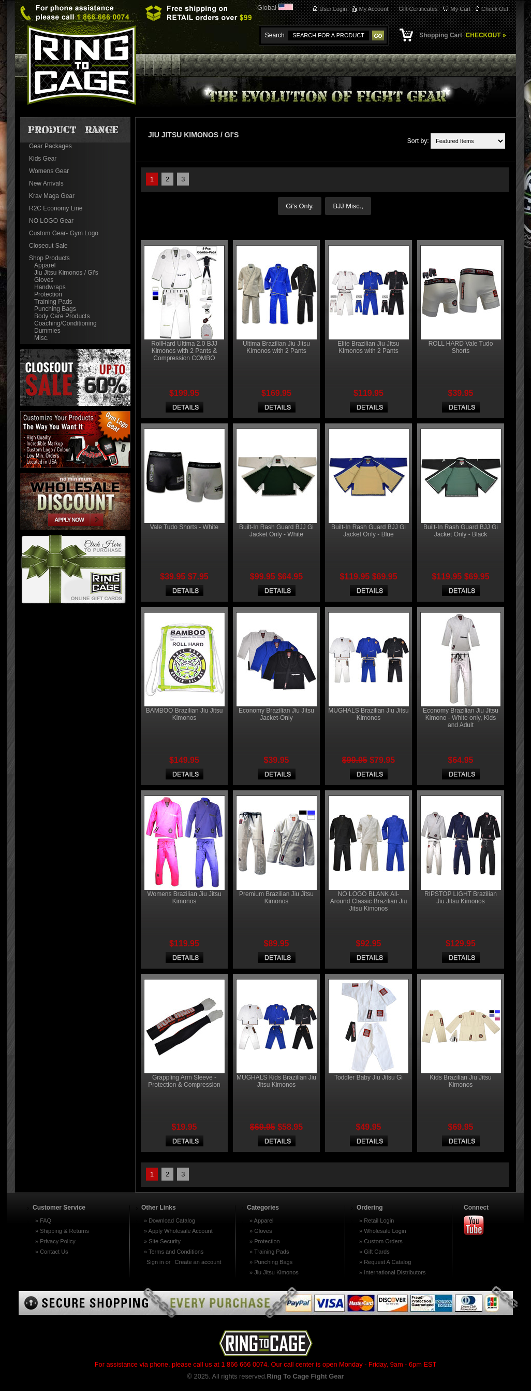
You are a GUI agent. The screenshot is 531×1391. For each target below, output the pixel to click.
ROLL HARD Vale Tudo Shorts (461, 347)
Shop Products (49, 258)
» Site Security (162, 1241)
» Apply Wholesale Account (178, 1231)
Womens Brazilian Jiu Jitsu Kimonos (184, 897)
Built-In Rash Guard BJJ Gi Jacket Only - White (276, 530)
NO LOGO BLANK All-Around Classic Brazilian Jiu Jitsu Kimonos (368, 901)
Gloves (43, 279)
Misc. (41, 338)
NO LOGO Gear (51, 220)
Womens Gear (49, 171)
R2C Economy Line (55, 208)
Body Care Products (62, 316)
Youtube (478, 1226)
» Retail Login (376, 1220)
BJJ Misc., (348, 206)
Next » (202, 180)
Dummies (47, 330)
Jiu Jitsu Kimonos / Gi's (66, 272)
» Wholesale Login (382, 1231)
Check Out (494, 9)
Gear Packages (50, 146)
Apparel (44, 265)
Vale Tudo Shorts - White (184, 527)
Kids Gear (42, 158)
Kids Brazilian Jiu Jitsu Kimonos (460, 1081)
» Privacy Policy (55, 1241)
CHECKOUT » (485, 35)
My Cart (461, 9)
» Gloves (260, 1231)
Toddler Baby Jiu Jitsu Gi (368, 1077)
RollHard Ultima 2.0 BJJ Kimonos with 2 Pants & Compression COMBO (184, 351)
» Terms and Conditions (173, 1251)
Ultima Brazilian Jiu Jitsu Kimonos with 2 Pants (276, 347)
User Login (333, 9)
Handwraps (50, 287)
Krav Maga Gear (52, 196)
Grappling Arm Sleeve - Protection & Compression (184, 1081)
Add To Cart (184, 1140)
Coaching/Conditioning (65, 323)
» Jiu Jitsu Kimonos (274, 1272)
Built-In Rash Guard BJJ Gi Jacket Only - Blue (368, 530)
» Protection (264, 1241)
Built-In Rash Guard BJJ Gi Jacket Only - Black (460, 530)
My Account (373, 9)
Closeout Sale (48, 245)
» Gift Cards (374, 1251)
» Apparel (261, 1220)
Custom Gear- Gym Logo (63, 233)
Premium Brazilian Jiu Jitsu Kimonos (276, 897)
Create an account (198, 1262)
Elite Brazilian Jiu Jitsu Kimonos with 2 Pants (368, 347)
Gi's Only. (300, 206)
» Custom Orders (381, 1241)
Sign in (155, 1262)
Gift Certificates (418, 9)
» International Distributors (392, 1272)
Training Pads (53, 301)
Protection (48, 294)
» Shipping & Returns (62, 1231)
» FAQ (43, 1220)
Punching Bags (55, 309)
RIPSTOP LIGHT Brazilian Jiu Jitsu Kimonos (460, 897)
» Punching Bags (270, 1262)
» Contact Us (51, 1251)
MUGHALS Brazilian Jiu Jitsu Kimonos (368, 714)
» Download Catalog (169, 1220)
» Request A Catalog (385, 1262)
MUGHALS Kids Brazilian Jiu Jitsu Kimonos (276, 1081)
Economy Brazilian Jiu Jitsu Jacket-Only (276, 714)
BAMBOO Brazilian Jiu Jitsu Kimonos (184, 714)
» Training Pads (269, 1251)
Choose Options (184, 407)
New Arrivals (46, 183)
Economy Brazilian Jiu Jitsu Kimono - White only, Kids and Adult (460, 718)
